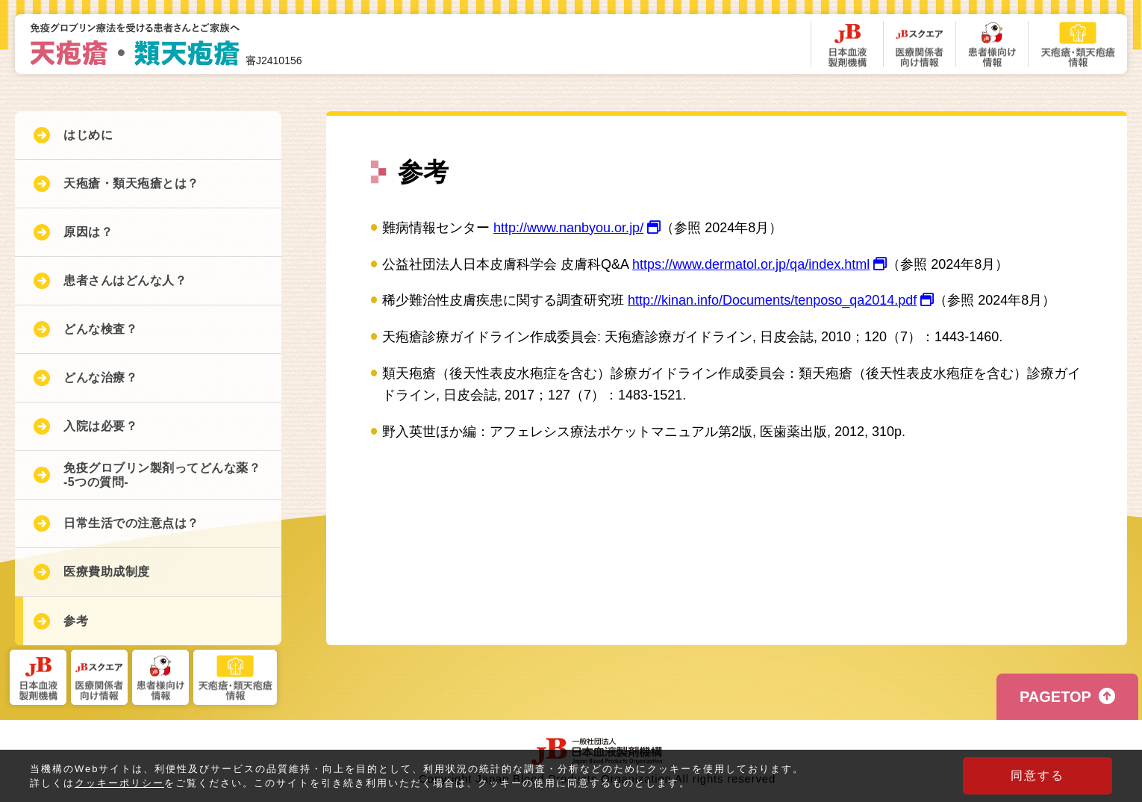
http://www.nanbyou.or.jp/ (577, 227)
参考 (75, 621)
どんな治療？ (100, 377)
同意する (1037, 775)
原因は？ (88, 232)
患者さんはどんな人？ (125, 280)
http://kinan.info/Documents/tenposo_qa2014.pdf (781, 300)
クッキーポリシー (119, 783)
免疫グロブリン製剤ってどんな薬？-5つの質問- (161, 474)
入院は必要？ (100, 426)
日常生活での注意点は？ (131, 523)
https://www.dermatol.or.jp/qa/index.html (759, 264)
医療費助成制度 (106, 571)
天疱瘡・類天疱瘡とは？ (131, 183)
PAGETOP (1055, 696)
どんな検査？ (100, 329)
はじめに (88, 134)
